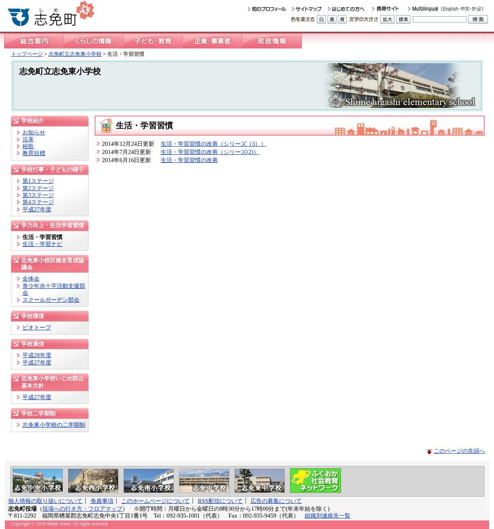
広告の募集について (276, 501)
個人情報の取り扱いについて (45, 501)
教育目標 (33, 153)
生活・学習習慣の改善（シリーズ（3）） (213, 143)
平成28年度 (36, 355)
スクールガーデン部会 (51, 299)
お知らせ (33, 132)
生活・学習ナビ (42, 244)
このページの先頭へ (459, 451)
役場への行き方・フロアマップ (82, 508)
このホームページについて (155, 501)
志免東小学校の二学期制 (53, 424)
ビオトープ (36, 327)
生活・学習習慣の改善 (189, 160)
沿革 (28, 139)
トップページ (27, 54)
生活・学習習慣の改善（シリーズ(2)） (210, 152)
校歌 (28, 146)
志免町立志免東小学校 (75, 54)
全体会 (31, 278)
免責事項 (102, 501)
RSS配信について (220, 501)
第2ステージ (38, 188)
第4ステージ (38, 202)
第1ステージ (38, 181)
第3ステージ (38, 195)
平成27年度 (36, 209)
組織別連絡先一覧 (327, 515)
